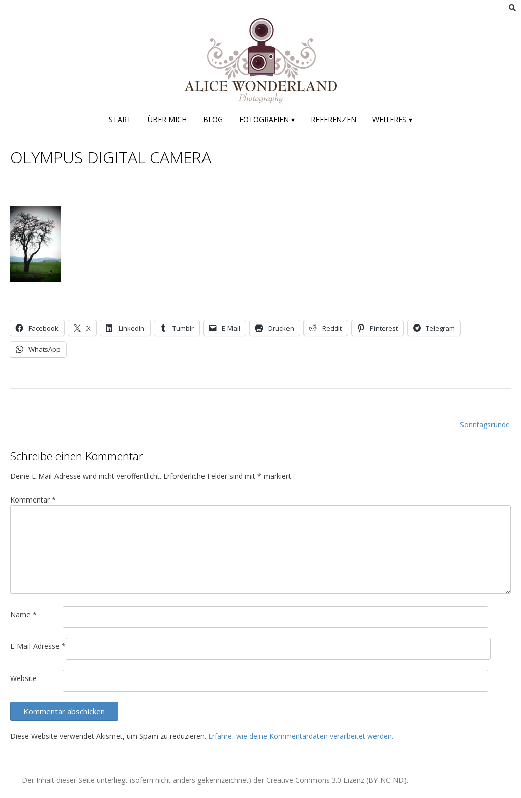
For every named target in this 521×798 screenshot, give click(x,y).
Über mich (167, 119)
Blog (213, 119)
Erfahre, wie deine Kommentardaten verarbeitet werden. (300, 736)
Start (120, 119)
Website (23, 678)
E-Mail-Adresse (38, 646)
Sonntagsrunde (485, 424)
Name (23, 614)
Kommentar (33, 500)
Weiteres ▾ (392, 119)
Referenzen (333, 119)
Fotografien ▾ (267, 119)
